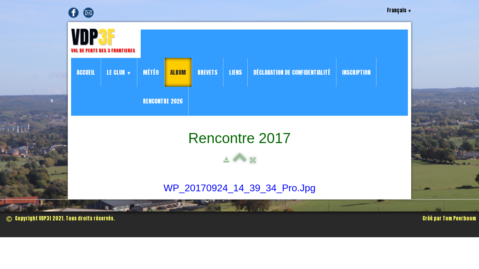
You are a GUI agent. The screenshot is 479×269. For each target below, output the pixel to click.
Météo (151, 72)
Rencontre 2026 (163, 101)
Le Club (119, 72)
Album (178, 72)
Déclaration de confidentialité (291, 72)
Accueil (86, 72)
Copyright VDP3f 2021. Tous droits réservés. (60, 218)
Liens (235, 72)
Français (399, 10)
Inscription (356, 72)
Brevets (207, 72)
